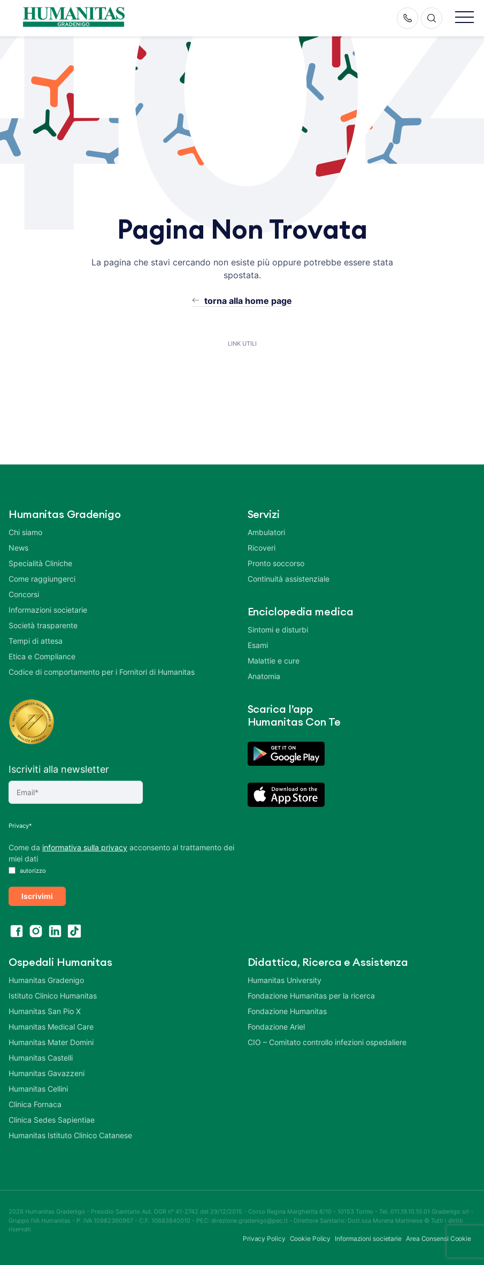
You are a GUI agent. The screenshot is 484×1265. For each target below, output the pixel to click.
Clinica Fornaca (35, 1104)
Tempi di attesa (36, 640)
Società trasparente (43, 625)
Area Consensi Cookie (438, 1238)
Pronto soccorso (276, 563)
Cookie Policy (310, 1238)
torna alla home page (248, 300)
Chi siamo (25, 532)
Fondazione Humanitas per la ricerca (311, 995)
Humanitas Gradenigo (46, 980)
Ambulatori (266, 532)
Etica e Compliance (42, 656)
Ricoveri (261, 547)
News (18, 547)
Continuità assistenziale (288, 578)
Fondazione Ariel (276, 1026)
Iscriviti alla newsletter (59, 769)
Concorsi (24, 594)
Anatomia (264, 676)
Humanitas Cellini (38, 1088)
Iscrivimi (37, 896)
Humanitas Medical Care (51, 1026)
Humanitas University (284, 980)
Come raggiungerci (42, 578)
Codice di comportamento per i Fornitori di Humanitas (102, 671)
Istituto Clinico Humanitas (53, 995)
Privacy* (20, 825)
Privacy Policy (264, 1238)
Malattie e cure (273, 660)
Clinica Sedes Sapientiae (52, 1119)
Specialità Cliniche (40, 563)
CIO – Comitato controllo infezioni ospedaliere (327, 1042)
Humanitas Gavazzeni (46, 1073)
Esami (258, 645)
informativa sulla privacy (84, 847)
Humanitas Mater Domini (51, 1042)
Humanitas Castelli (41, 1057)
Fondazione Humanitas (287, 1011)
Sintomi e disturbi (278, 629)
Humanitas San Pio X (45, 1011)
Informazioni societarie (48, 609)
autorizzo (27, 870)
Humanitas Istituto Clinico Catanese (70, 1135)
